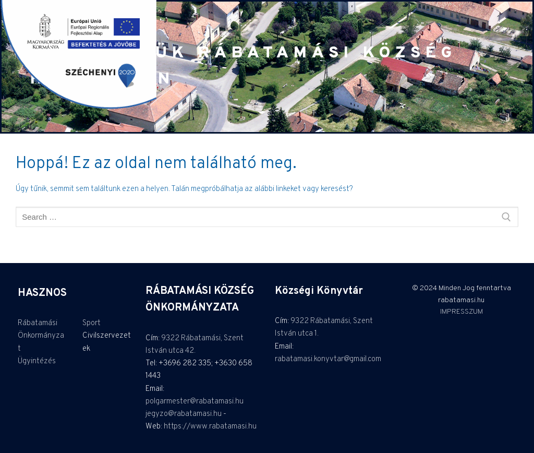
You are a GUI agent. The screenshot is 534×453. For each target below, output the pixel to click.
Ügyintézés (37, 361)
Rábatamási (37, 323)
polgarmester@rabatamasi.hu (194, 402)
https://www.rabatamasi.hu (210, 427)
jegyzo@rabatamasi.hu (183, 414)
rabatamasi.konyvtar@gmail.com (328, 359)
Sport (91, 323)
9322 (171, 338)
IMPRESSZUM (461, 311)
